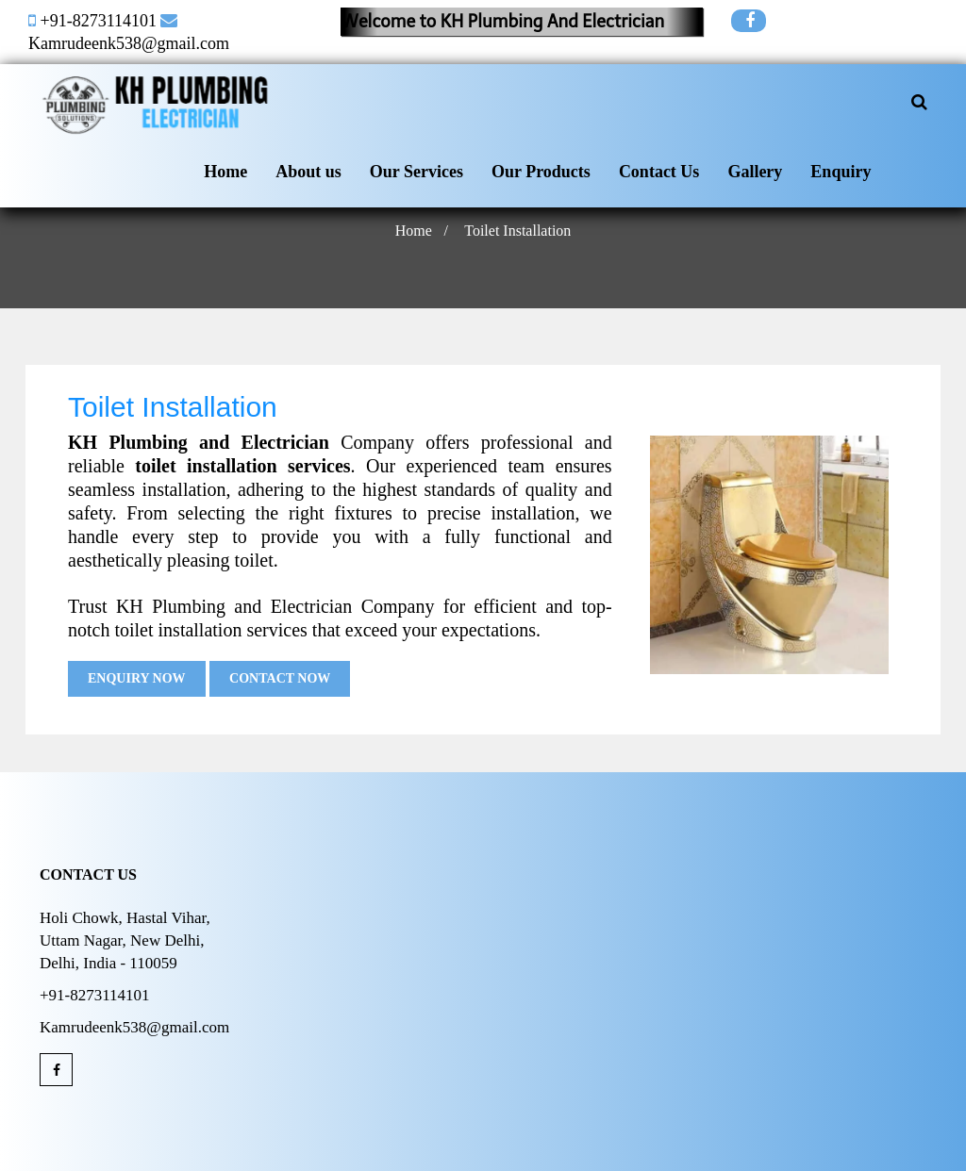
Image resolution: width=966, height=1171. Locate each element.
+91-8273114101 (99, 20)
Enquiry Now (137, 678)
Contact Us (659, 171)
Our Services (416, 171)
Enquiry (840, 171)
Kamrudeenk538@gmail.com (128, 43)
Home (225, 171)
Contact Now (279, 678)
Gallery (754, 171)
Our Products (541, 171)
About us (308, 171)
